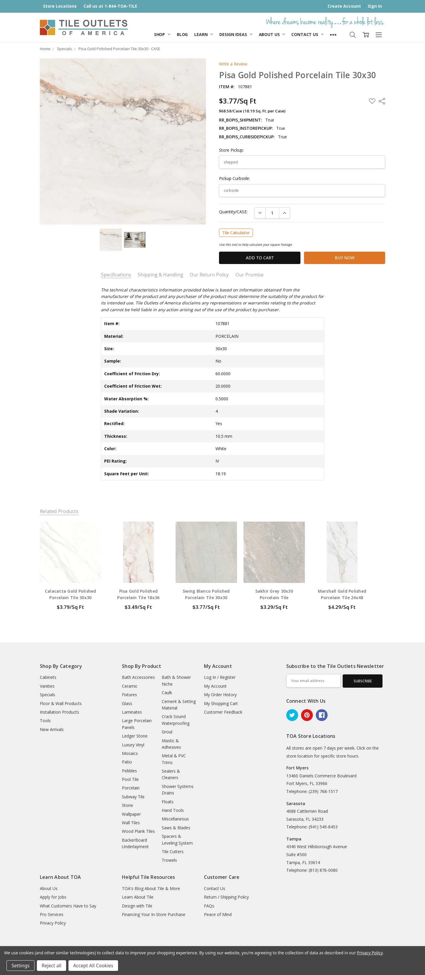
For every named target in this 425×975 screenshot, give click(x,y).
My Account (215, 686)
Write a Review (233, 64)
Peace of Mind (218, 914)
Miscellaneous (175, 819)
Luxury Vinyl (133, 745)
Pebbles (129, 771)
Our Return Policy (209, 275)
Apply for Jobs (53, 897)
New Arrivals (52, 729)
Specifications (116, 275)
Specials (47, 694)
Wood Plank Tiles (138, 831)
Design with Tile (137, 906)
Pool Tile (130, 779)
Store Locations (60, 6)
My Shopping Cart (221, 703)
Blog (182, 34)
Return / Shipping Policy (226, 897)
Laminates (132, 712)
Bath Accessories (138, 677)
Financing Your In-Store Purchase (153, 914)
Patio (127, 762)
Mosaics (130, 753)
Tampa (293, 839)
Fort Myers (297, 768)
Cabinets (48, 677)
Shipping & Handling (160, 275)
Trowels (169, 860)
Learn (203, 34)
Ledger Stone (135, 736)
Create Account (344, 6)
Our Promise (250, 275)
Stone (127, 805)
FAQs (209, 906)
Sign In (375, 6)
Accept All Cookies (93, 965)
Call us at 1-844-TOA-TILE (110, 6)
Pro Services (51, 914)
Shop (162, 34)
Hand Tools (173, 810)
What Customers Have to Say (68, 906)
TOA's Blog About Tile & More (151, 888)
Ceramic (130, 686)
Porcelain (131, 788)
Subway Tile (133, 796)
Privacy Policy (53, 923)
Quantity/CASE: (233, 211)
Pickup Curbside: (234, 178)
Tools (45, 720)
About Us (272, 34)
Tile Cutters (173, 851)
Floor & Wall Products (61, 703)
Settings (21, 965)
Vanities (47, 686)
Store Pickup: (231, 150)
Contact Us (307, 34)
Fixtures (129, 694)
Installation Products (59, 712)
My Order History (220, 694)
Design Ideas (235, 34)
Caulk (167, 692)
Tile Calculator (236, 232)
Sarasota (295, 803)
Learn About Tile (137, 897)
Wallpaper (131, 814)
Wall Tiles (131, 822)
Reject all (51, 965)
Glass (127, 703)
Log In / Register (220, 677)
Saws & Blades (176, 827)
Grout (167, 732)
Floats (168, 801)
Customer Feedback (223, 712)
